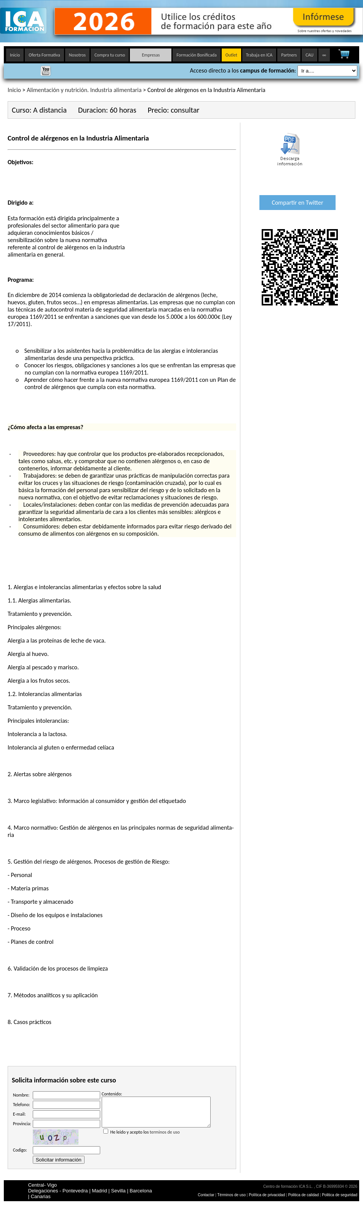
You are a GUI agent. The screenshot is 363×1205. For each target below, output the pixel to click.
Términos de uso (231, 1195)
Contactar (206, 1195)
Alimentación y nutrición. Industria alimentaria (84, 90)
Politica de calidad (303, 1195)
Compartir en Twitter (297, 202)
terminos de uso (165, 1137)
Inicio (15, 55)
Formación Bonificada (196, 55)
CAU (309, 55)
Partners (289, 55)
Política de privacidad (267, 1195)
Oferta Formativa (44, 55)
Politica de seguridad (339, 1195)
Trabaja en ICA (259, 55)
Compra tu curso (109, 55)
